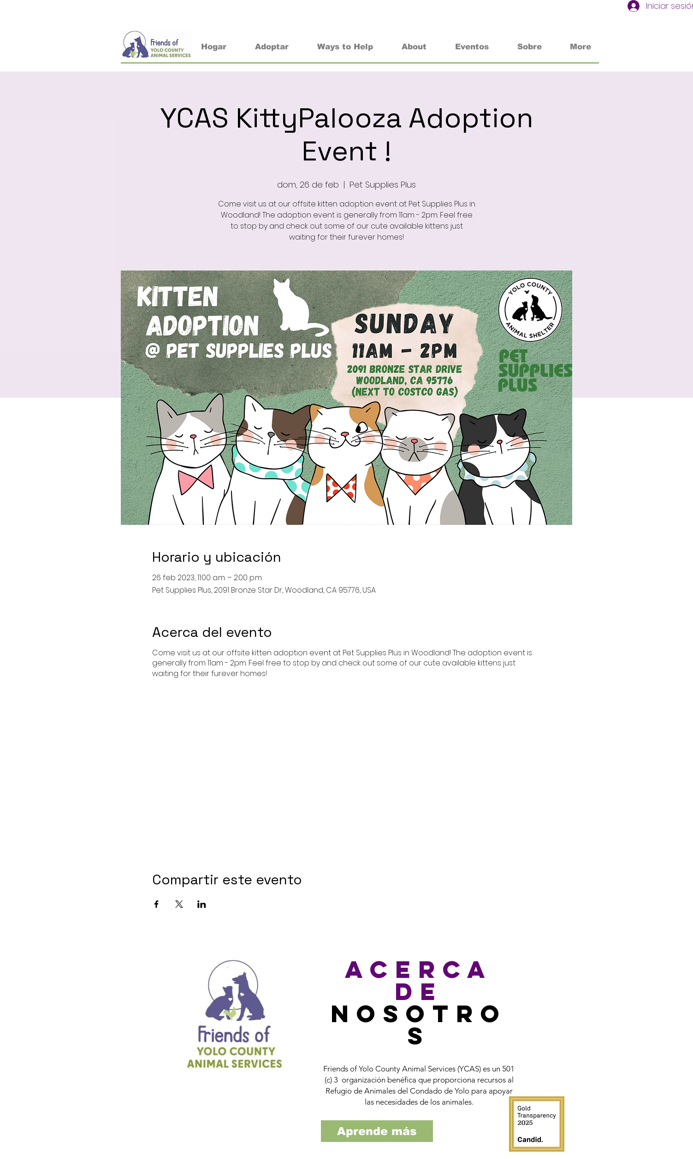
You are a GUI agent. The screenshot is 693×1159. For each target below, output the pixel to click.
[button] (345, 47)
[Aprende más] (377, 1131)
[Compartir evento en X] (179, 904)
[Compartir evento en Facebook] (156, 904)
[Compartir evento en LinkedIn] (201, 904)
